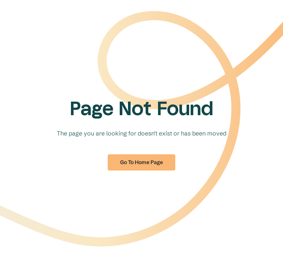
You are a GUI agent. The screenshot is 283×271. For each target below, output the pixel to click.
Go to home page (141, 162)
